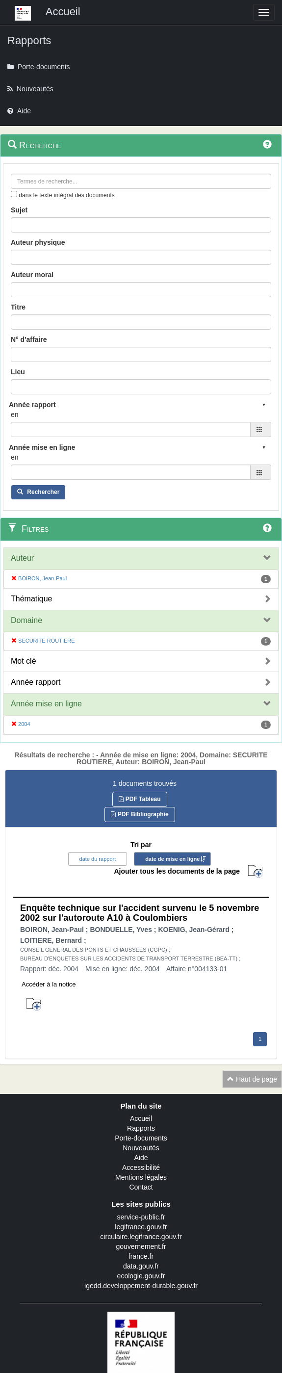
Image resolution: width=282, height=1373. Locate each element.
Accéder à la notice (49, 984)
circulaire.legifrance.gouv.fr (140, 1237)
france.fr (141, 1256)
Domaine (26, 620)
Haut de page (252, 1079)
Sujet (19, 210)
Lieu (18, 372)
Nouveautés (141, 1148)
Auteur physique (38, 242)
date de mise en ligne (172, 859)
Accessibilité (141, 1167)
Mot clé (23, 661)
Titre (18, 307)
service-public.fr (141, 1217)
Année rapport (35, 682)
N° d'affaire (29, 339)
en (15, 414)
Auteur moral (32, 275)
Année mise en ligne (46, 703)
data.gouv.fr (141, 1266)
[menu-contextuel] (14, 194)
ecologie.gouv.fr (141, 1276)
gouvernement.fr (141, 1246)
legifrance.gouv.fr (141, 1227)
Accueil (141, 1118)
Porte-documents (141, 1138)
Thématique (31, 599)
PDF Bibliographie (139, 814)
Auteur (22, 558)
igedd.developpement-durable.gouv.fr (141, 1286)
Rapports (141, 1128)
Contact (141, 1187)
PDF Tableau (139, 799)
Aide (141, 1158)
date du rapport (97, 859)
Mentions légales (141, 1177)
